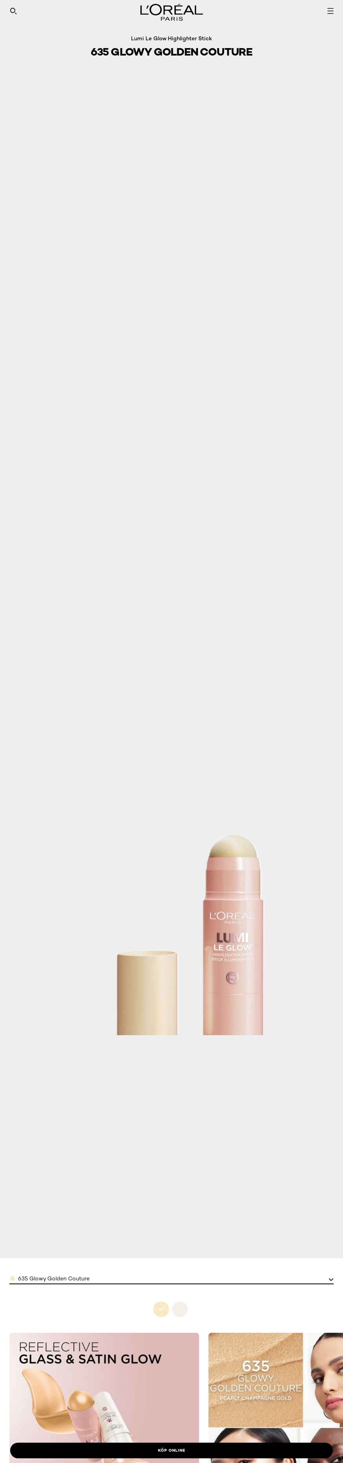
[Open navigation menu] (330, 11)
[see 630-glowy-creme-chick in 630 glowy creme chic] (180, 1309)
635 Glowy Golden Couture (54, 1278)
